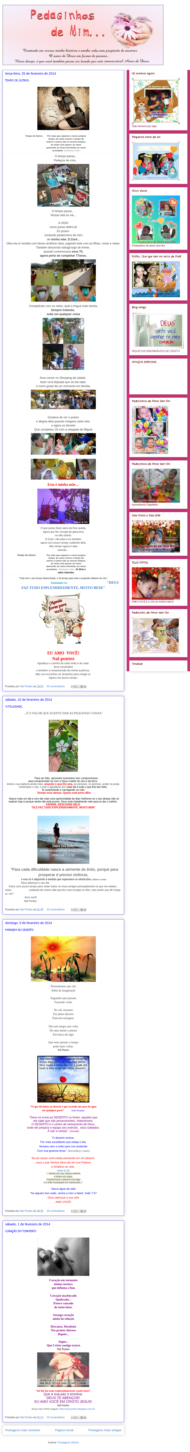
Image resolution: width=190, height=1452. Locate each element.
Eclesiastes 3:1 (59, 583)
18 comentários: (56, 1211)
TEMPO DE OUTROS (17, 81)
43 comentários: (56, 909)
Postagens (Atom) (68, 1442)
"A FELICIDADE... (14, 707)
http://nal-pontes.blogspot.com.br (77, 1408)
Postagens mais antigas (104, 1430)
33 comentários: (56, 686)
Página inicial (64, 1430)
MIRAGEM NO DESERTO (19, 930)
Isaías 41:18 (63, 1170)
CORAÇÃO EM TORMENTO (20, 1231)
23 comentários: (56, 1417)
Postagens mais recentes (22, 1430)
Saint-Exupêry (78, 1110)
